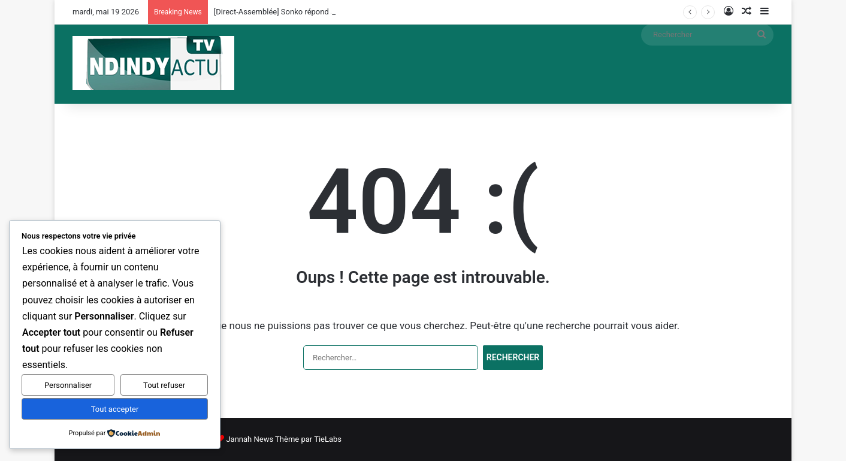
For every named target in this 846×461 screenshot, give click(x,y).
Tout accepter (115, 409)
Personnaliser (68, 385)
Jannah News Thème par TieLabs (284, 439)
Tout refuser (164, 385)
